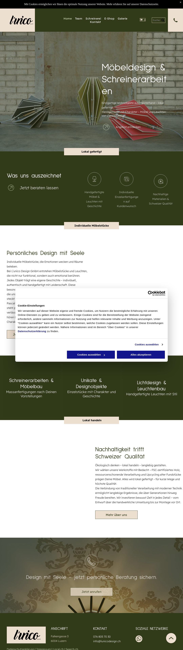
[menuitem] (66, 18)
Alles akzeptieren (140, 354)
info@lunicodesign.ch (107, 641)
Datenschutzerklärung (32, 331)
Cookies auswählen (147, 344)
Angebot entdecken (128, 127)
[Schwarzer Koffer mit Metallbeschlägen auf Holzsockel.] (28, 109)
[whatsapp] (139, 639)
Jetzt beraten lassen (39, 187)
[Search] (159, 20)
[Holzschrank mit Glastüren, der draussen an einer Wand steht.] (28, 69)
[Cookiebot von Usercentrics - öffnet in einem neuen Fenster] (150, 293)
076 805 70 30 (102, 636)
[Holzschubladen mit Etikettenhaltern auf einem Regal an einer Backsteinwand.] (69, 78)
